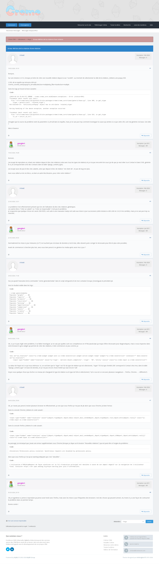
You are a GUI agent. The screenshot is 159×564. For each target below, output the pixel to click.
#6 (150, 338)
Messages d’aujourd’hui (30, 31)
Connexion (11, 25)
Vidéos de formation (111, 550)
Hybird (26, 540)
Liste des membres (140, 25)
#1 (150, 68)
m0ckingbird (140, 557)
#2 (150, 152)
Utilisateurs (21, 39)
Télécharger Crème (100, 25)
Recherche (127, 25)
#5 (150, 275)
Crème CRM (12, 39)
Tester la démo (115, 25)
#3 (150, 201)
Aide (151, 25)
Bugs (29, 39)
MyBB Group (31, 557)
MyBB (16, 557)
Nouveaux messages (13, 31)
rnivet (22, 55)
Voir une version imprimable (17, 521)
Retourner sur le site (84, 25)
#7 (150, 400)
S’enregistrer (25, 25)
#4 (150, 237)
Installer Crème (109, 543)
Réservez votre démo (111, 545)
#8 (150, 492)
